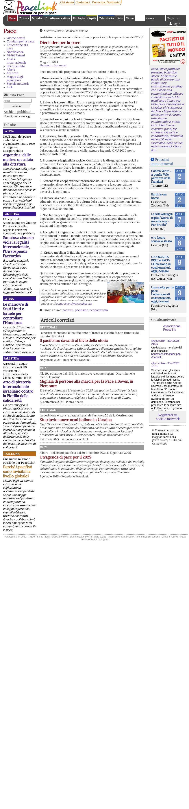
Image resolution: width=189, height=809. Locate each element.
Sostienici (114, 2)
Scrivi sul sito (16, 66)
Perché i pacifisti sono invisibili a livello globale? (17, 471)
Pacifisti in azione (76, 31)
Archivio (12, 73)
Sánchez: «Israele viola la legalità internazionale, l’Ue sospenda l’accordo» (18, 246)
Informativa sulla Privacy (121, 536)
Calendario (106, 18)
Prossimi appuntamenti (162, 161)
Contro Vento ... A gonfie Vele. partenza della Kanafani (161, 176)
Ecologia (79, 18)
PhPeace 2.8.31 (98, 536)
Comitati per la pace (20, 41)
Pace (12, 18)
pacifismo (81, 310)
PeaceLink (11, 454)
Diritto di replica (170, 536)
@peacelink (158, 340)
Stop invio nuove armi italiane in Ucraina (106, 437)
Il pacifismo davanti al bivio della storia (106, 343)
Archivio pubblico (17, 111)
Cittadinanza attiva (57, 18)
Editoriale (86, 327)
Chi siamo (67, 2)
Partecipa (98, 2)
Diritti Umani (16, 55)
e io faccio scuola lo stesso (161, 239)
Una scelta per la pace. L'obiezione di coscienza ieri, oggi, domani (162, 294)
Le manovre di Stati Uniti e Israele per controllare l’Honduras (15, 313)
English (140, 18)
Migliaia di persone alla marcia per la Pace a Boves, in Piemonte (110, 392)
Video (130, 18)
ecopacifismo (99, 310)
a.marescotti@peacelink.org (74, 303)
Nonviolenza (15, 52)
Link (10, 87)
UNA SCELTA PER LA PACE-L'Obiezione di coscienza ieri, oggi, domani (161, 264)
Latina (8, 131)
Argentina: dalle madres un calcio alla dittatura (18, 159)
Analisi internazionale (17, 60)
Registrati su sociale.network (168, 417)
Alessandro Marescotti (53, 65)
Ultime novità (16, 38)
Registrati (173, 18)
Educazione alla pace (17, 46)
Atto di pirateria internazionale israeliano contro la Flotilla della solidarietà (18, 391)
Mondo (37, 18)
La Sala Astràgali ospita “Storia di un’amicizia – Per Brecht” (162, 219)
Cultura (24, 18)
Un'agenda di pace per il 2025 (103, 487)
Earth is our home (159, 196)
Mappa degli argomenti (15, 78)
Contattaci (82, 2)
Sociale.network (18, 83)
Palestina (11, 214)
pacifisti (67, 310)
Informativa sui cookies (148, 536)
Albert (11, 69)
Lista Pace (16, 95)
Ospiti (91, 18)
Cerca (150, 18)
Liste (119, 18)
